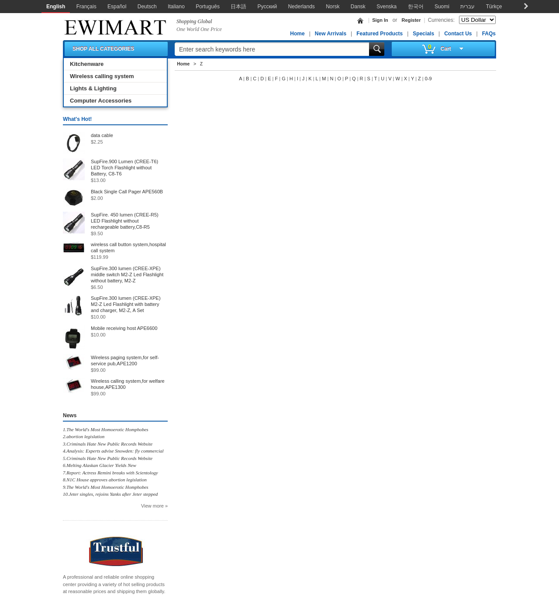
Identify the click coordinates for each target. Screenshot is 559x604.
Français (86, 6)
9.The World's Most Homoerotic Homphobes (105, 487)
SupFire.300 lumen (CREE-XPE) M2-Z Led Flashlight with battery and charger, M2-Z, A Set (126, 304)
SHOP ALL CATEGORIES (103, 49)
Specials (423, 34)
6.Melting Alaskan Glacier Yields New (99, 465)
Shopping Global (194, 21)
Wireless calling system (102, 76)
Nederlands (301, 6)
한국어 (416, 6)
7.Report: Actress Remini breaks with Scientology (110, 472)
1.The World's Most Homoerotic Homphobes (105, 429)
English (55, 6)
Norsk (332, 6)
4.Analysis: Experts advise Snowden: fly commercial (113, 450)
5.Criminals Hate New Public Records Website (107, 458)
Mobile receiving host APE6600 (124, 328)
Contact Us (458, 34)
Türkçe (494, 6)
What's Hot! (77, 119)
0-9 (428, 78)
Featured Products (379, 34)
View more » (154, 505)
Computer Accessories (100, 100)
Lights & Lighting (93, 88)
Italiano (176, 6)
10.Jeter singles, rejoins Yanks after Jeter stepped (110, 494)
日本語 (238, 6)
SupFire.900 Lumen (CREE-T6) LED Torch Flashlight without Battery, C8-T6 (124, 167)
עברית (467, 6)
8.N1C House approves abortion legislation (105, 479)
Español (116, 6)
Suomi (442, 6)
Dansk (358, 6)
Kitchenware (87, 64)
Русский (267, 6)
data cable (102, 135)
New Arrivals (330, 34)
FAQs (489, 34)
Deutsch (147, 6)
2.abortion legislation (83, 436)
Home (297, 34)
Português (208, 6)
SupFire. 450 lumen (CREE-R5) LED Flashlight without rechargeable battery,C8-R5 (125, 221)
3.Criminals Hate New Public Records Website (107, 443)
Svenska (386, 6)
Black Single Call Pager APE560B (127, 191)
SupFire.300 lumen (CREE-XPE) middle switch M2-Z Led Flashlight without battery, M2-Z (127, 274)
